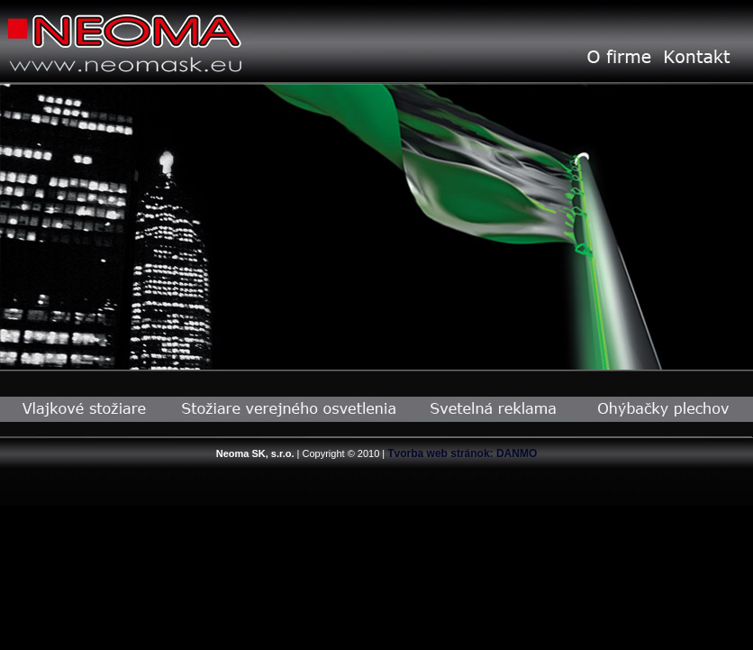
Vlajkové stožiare (84, 409)
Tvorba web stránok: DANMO (462, 453)
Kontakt (697, 56)
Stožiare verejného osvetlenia (289, 409)
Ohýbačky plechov (665, 409)
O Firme (619, 56)
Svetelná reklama (494, 409)
